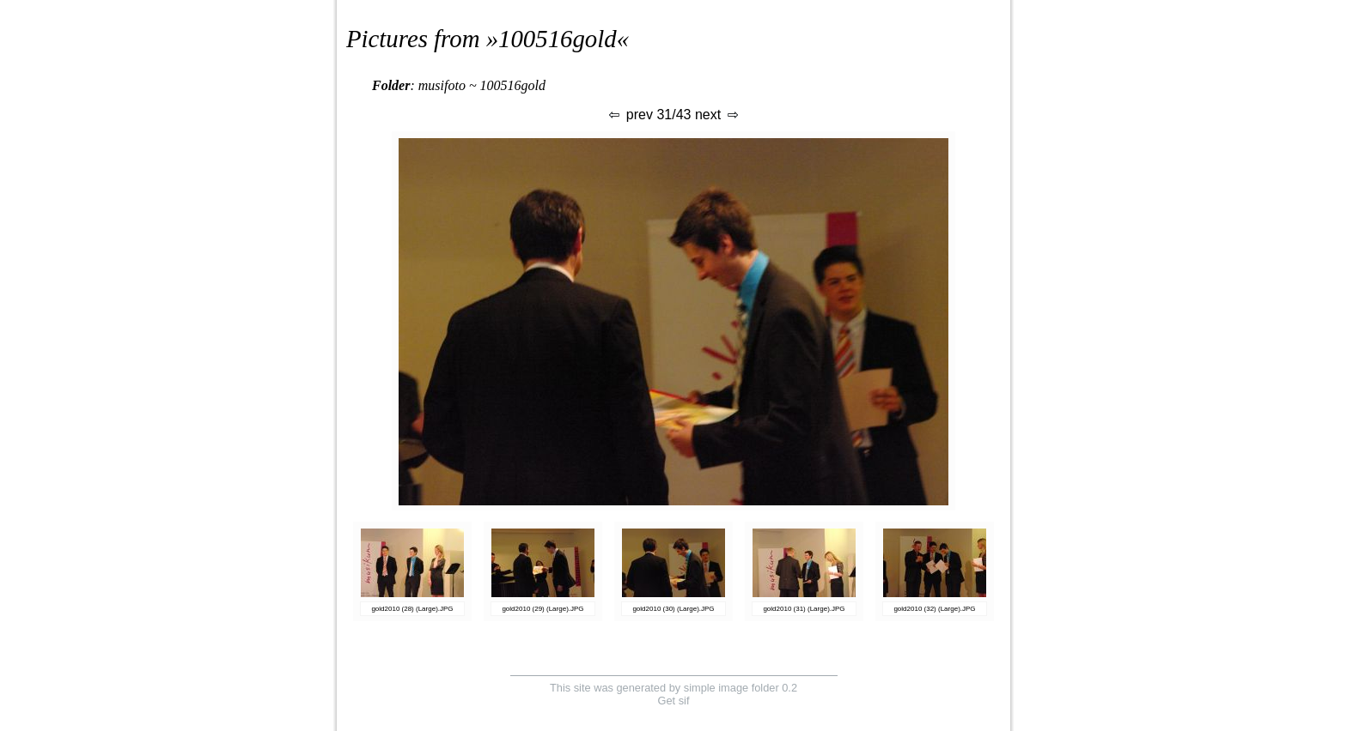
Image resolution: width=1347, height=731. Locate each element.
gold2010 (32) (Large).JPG (934, 609)
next (718, 114)
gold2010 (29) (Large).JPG (542, 609)
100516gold (557, 38)
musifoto (442, 85)
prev (629, 114)
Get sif (674, 700)
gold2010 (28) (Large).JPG (412, 609)
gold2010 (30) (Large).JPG (673, 609)
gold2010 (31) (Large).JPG (803, 609)
